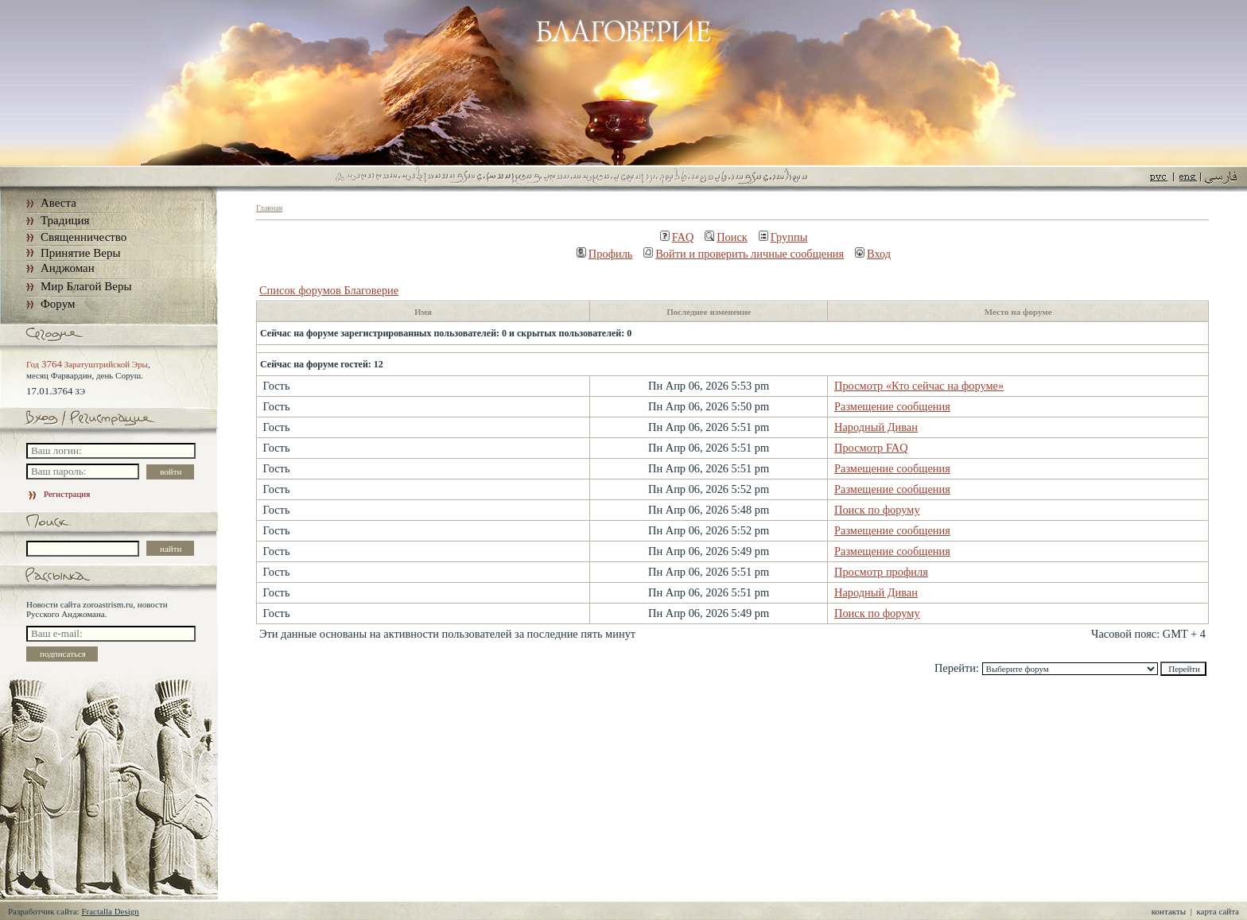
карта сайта (1217, 911)
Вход (873, 253)
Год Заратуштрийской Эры (87, 364)
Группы (783, 237)
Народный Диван (876, 427)
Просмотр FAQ (871, 447)
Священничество (83, 237)
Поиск (726, 237)
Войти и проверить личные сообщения (743, 253)
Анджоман (68, 268)
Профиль (605, 253)
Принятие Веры (81, 252)
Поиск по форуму (877, 509)
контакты (1169, 911)
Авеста (58, 202)
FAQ (677, 237)
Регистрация (58, 494)
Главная (269, 208)
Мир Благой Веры (86, 286)
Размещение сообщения (892, 406)
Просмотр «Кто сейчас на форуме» (919, 385)
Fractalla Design (109, 911)
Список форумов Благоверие (328, 290)
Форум (58, 303)
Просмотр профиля (881, 571)
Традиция (65, 220)
